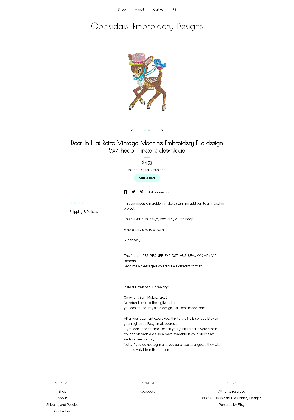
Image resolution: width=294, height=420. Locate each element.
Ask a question (159, 192)
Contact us (62, 411)
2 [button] (149, 130)
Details (77, 203)
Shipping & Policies (84, 212)
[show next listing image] (162, 130)
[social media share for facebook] (126, 192)
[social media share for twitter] (134, 192)
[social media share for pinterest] (142, 192)
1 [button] (145, 130)
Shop (122, 9)
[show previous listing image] (132, 130)
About (139, 9)
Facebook (147, 391)
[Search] (174, 10)
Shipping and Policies (62, 405)
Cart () (158, 9)
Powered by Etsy (232, 405)
